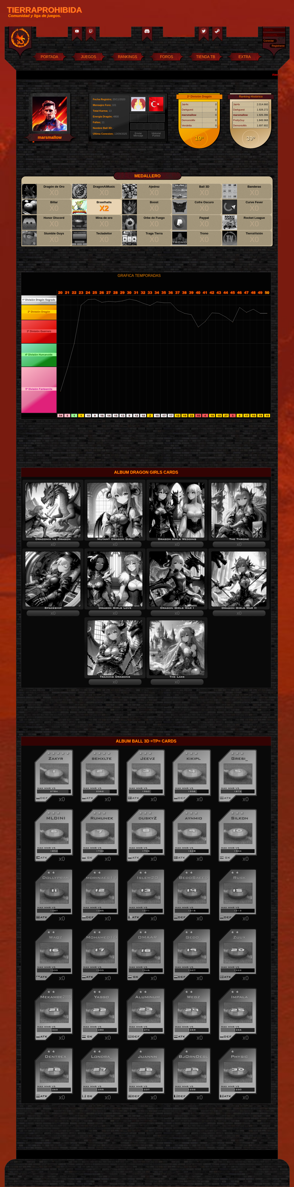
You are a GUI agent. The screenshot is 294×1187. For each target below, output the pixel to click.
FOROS (166, 57)
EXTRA (244, 57)
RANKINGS (127, 57)
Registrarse (278, 45)
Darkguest (187, 109)
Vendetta (187, 125)
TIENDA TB (205, 57)
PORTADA (49, 57)
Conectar (268, 40)
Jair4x (185, 104)
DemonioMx (188, 120)
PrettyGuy (238, 120)
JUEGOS (88, 57)
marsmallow (189, 115)
